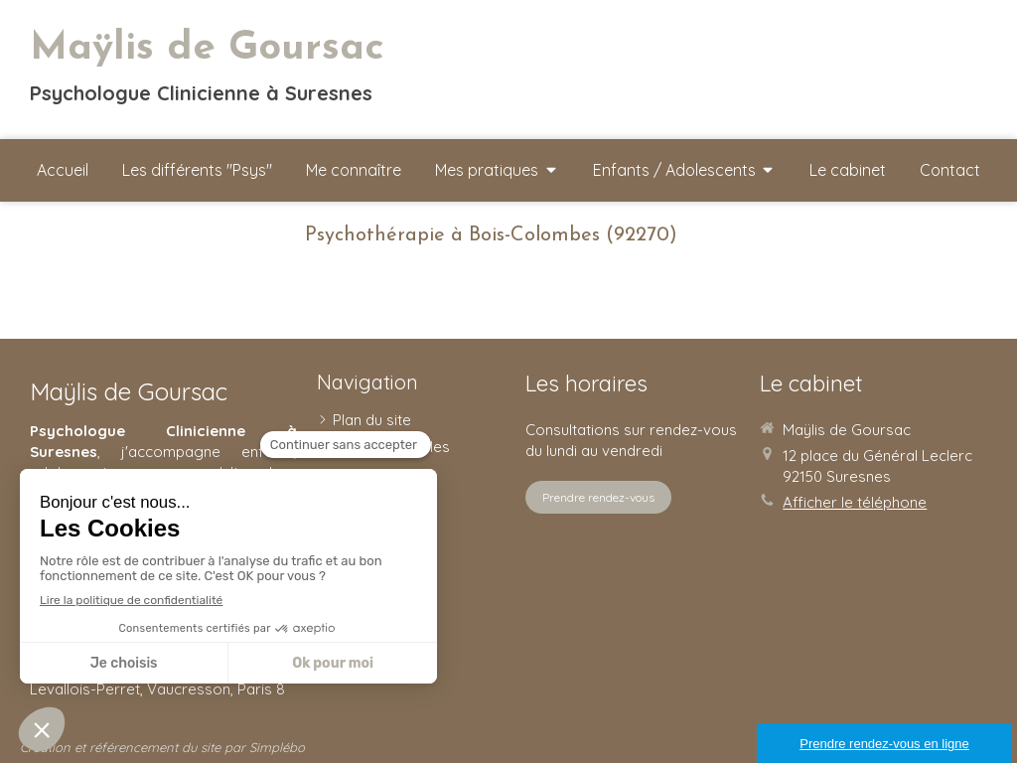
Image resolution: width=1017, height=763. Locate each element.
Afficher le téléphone (855, 502)
